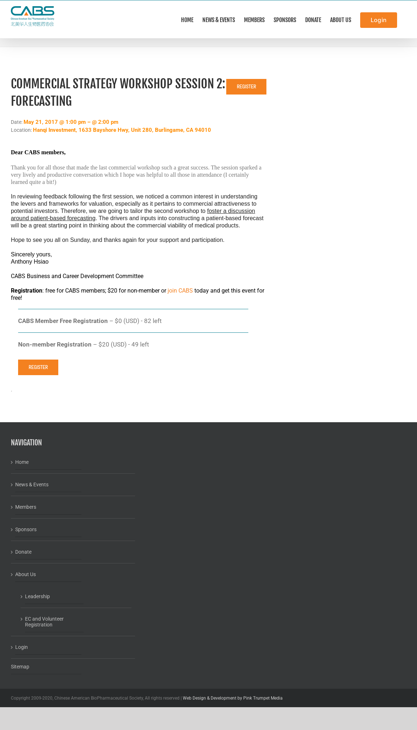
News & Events (32, 484)
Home (22, 462)
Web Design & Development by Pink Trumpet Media (233, 698)
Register (246, 86)
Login (21, 647)
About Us (25, 574)
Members (25, 507)
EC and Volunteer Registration (44, 622)
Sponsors (26, 529)
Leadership (37, 596)
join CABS (180, 290)
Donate (23, 552)
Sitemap (20, 667)
